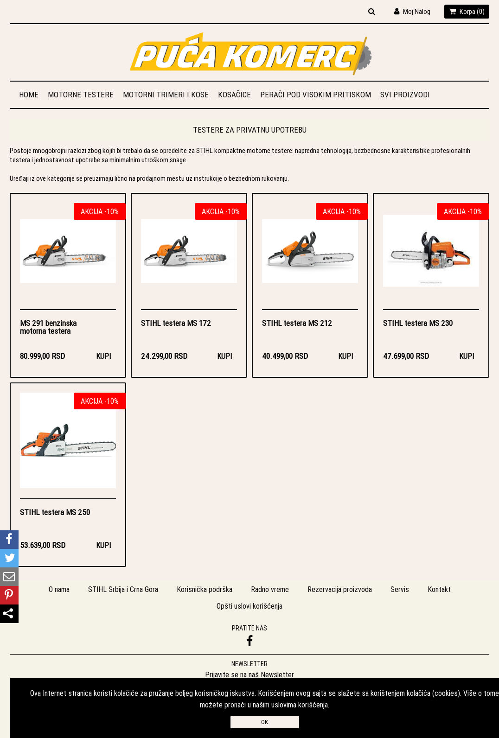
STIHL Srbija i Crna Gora (123, 589)
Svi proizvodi (405, 94)
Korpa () (467, 11)
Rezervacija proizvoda (339, 589)
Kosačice (234, 94)
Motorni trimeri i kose (166, 94)
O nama (59, 589)
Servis (399, 589)
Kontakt (439, 589)
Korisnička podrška (204, 589)
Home (28, 94)
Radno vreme (270, 589)
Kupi (103, 356)
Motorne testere (81, 94)
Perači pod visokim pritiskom (315, 94)
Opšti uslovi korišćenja (249, 606)
